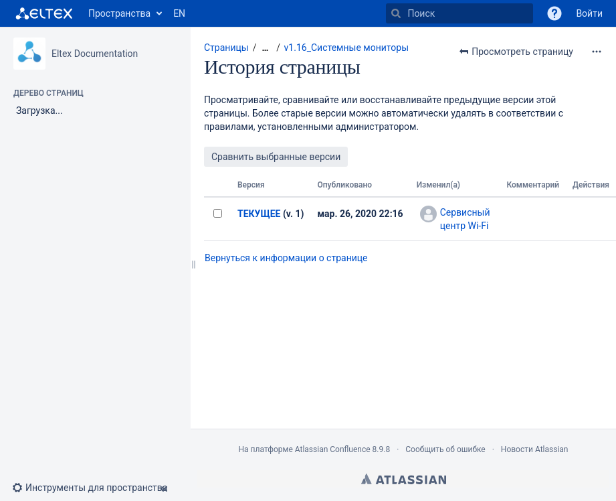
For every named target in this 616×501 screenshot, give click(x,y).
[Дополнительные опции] (596, 52)
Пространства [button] (119, 13)
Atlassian (403, 479)
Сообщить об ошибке (445, 449)
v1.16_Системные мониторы (346, 47)
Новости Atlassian (535, 449)
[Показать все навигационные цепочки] (265, 48)
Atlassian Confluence (333, 449)
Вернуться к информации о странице (286, 258)
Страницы (226, 47)
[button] (554, 13)
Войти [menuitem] (589, 13)
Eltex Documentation (95, 53)
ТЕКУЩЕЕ (258, 213)
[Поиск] (396, 13)
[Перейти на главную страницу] (44, 13)
